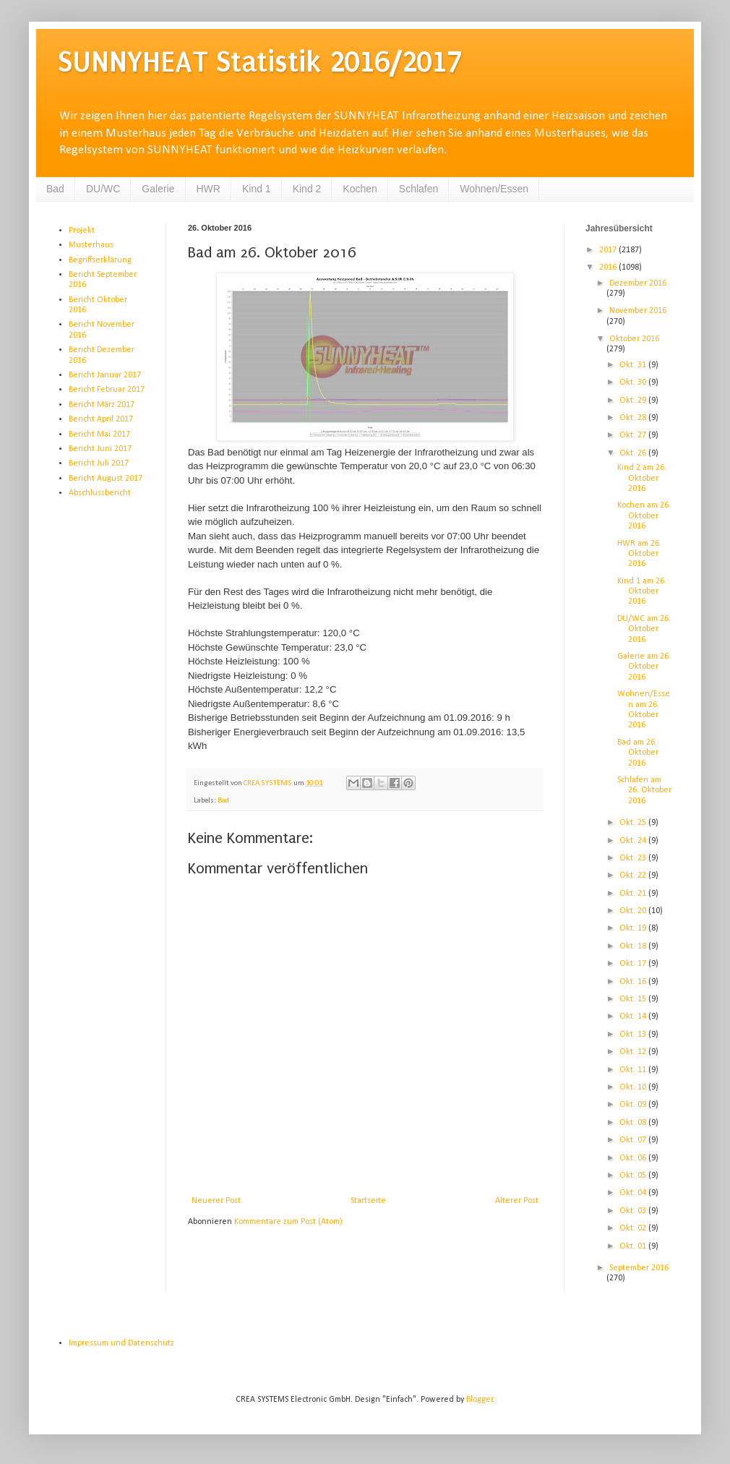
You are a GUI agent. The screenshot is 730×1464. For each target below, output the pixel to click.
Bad (55, 188)
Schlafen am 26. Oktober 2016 (644, 790)
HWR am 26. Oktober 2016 (639, 554)
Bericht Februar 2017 (107, 389)
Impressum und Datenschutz (121, 1343)
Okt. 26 (633, 453)
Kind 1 (256, 188)
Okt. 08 (633, 1122)
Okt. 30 (633, 382)
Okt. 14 (633, 1016)
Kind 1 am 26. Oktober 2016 (641, 592)
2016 (609, 267)
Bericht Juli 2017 (99, 463)
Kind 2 (307, 188)
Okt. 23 (633, 858)
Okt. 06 (633, 1158)
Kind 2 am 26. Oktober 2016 (641, 478)
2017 (609, 250)
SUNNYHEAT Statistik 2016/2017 (260, 62)
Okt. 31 (633, 365)
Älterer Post (516, 1201)
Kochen (360, 188)
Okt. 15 (633, 999)
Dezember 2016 (637, 283)
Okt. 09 (633, 1104)
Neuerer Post (216, 1201)
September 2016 (639, 1268)
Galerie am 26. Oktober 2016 (644, 667)
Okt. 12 (633, 1052)
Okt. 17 (633, 963)
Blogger (479, 1399)
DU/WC (103, 188)
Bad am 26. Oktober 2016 (637, 753)
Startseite (368, 1201)
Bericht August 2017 (105, 478)
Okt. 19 (633, 928)
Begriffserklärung (100, 260)
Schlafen (418, 188)
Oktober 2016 (634, 339)
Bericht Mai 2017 (99, 434)
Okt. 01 (633, 1246)
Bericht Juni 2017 (100, 449)
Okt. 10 (633, 1087)
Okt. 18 (633, 946)
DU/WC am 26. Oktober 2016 (644, 629)
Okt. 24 (633, 840)
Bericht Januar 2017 (105, 375)
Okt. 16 (633, 981)
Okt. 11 (633, 1070)
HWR (208, 188)
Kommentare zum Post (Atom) (288, 1221)
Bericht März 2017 (101, 405)
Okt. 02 (633, 1228)
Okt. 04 (633, 1193)
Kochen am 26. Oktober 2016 (644, 516)
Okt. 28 (633, 418)
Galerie (158, 188)
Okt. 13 (633, 1034)
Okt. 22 (633, 875)
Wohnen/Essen (494, 188)
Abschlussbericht (100, 493)
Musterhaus (91, 245)
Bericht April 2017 (101, 419)
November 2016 (637, 311)
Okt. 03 (633, 1211)
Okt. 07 (633, 1140)
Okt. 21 (633, 893)
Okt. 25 (633, 822)
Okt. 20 (633, 911)
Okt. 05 (633, 1175)
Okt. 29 (633, 400)
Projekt (82, 230)
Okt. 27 (633, 435)
